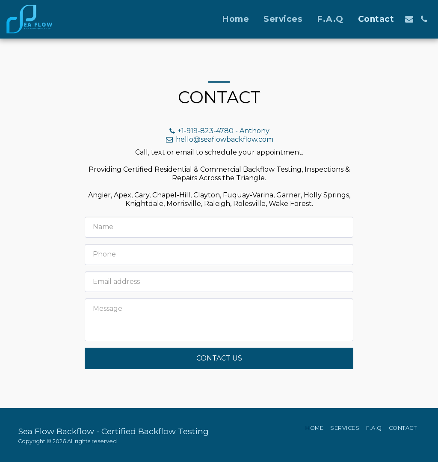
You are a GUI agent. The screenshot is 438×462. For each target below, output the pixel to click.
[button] (409, 19)
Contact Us (219, 358)
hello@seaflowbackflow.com (219, 139)
